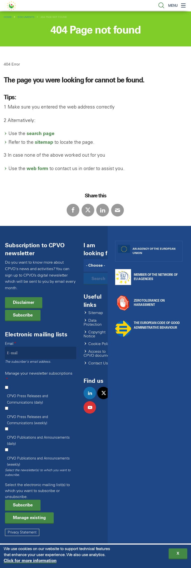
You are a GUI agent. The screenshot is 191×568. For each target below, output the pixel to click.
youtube (92, 413)
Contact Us (98, 363)
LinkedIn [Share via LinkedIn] (102, 210)
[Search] (99, 265)
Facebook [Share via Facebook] (73, 210)
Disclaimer (23, 302)
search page (40, 133)
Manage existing (29, 517)
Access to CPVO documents (99, 354)
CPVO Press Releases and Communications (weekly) (27, 420)
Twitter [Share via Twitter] (88, 210)
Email (9, 344)
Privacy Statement (22, 532)
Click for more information (30, 561)
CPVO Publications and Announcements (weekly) (38, 461)
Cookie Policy (100, 344)
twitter (105, 398)
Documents (26, 17)
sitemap (44, 142)
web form (37, 168)
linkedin (92, 398)
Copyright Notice (94, 334)
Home (8, 17)
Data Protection (93, 323)
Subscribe (23, 315)
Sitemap (95, 313)
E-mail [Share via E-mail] (117, 210)
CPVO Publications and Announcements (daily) (38, 440)
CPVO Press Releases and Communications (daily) (27, 399)
